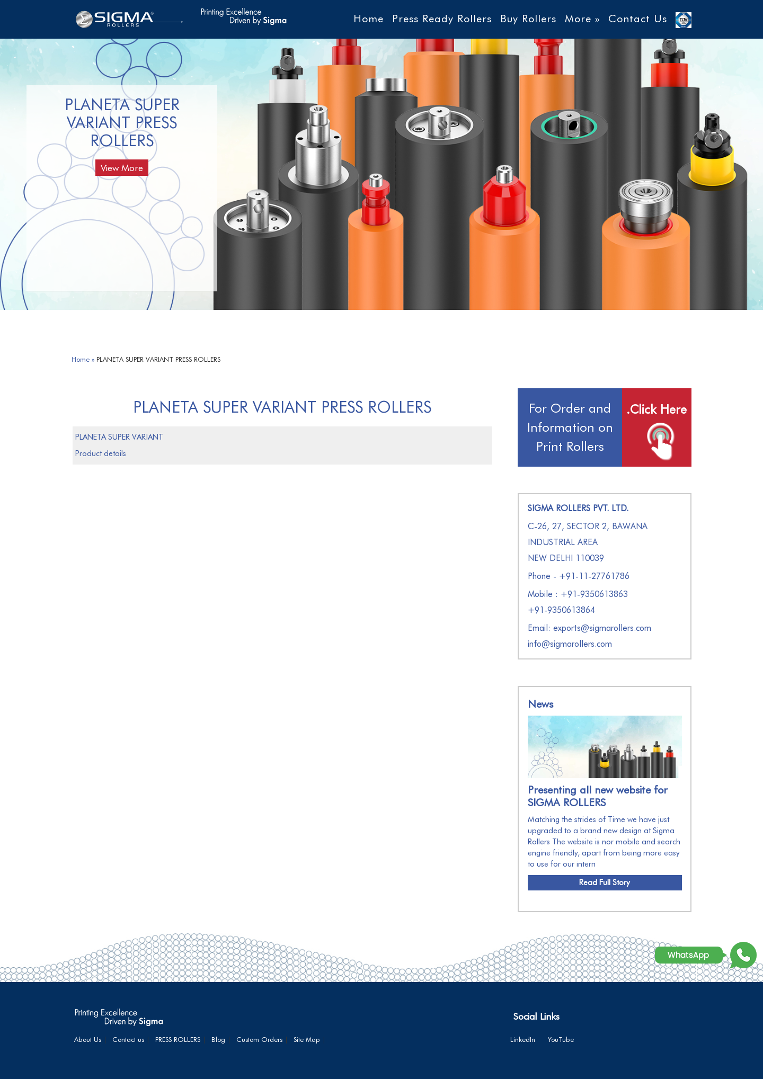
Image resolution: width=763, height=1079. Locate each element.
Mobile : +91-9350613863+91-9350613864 (578, 602)
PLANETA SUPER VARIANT (119, 437)
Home (368, 18)
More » (582, 18)
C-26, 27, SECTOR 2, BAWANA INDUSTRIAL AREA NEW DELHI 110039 (587, 542)
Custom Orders (259, 1039)
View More (122, 167)
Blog (218, 1039)
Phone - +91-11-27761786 (578, 576)
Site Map (307, 1039)
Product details (100, 453)
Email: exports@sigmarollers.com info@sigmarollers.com (589, 636)
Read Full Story (604, 882)
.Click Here (656, 409)
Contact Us (637, 18)
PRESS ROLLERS (177, 1039)
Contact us (128, 1039)
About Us (87, 1039)
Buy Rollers (528, 18)
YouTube (561, 1039)
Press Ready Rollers (442, 18)
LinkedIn (522, 1039)
